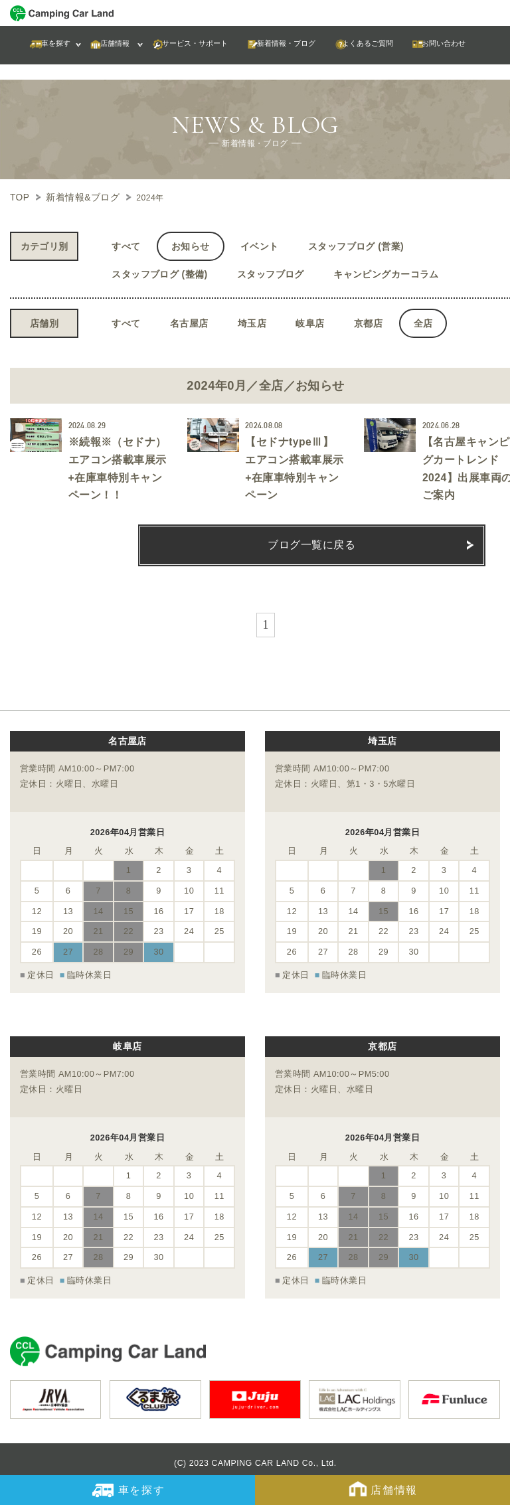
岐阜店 (310, 321)
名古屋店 (189, 321)
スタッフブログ (270, 272)
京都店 (368, 321)
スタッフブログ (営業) (356, 244)
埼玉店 (252, 321)
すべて (126, 244)
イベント (259, 244)
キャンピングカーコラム (386, 272)
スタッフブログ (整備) (159, 272)
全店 (423, 321)
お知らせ (190, 244)
